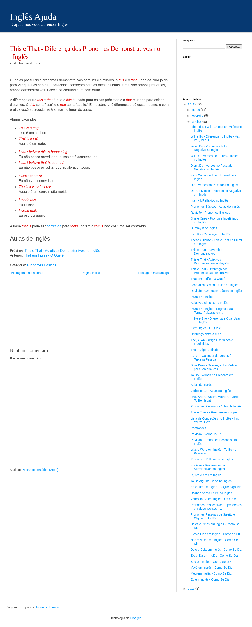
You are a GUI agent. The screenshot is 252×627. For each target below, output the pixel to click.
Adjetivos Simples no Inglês (209, 302)
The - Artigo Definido (205, 350)
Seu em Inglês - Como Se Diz (211, 561)
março (196, 109)
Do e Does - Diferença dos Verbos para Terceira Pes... (214, 367)
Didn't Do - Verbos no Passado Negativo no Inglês (211, 167)
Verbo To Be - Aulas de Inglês (211, 391)
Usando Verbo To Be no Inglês (211, 493)
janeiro (196, 121)
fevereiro (197, 115)
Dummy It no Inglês (204, 228)
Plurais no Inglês (202, 296)
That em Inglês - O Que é (44, 255)
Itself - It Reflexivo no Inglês (209, 200)
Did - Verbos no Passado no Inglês (214, 185)
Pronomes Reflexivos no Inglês (212, 459)
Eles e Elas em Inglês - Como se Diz (215, 534)
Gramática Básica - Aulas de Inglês (214, 285)
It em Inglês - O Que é (206, 328)
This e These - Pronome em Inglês (214, 412)
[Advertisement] (90, 311)
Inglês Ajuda (33, 17)
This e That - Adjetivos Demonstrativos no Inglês (62, 250)
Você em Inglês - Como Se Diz (211, 567)
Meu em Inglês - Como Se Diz (211, 573)
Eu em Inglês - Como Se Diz (210, 579)
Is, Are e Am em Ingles (206, 475)
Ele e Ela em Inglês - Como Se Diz (214, 555)
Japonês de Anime (48, 607)
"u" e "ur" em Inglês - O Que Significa (216, 487)
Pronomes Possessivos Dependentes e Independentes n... (216, 506)
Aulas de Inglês (201, 384)
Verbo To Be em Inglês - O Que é (213, 499)
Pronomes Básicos (41, 265)
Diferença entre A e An (206, 334)
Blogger (135, 618)
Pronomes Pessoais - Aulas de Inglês (216, 406)
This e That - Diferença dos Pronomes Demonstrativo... (211, 271)
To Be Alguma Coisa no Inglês (211, 481)
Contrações (198, 428)
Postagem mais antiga (153, 273)
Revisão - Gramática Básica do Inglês (216, 291)
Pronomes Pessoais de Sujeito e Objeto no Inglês (213, 516)
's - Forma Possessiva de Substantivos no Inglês (208, 467)
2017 (191, 104)
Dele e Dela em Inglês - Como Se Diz (216, 549)
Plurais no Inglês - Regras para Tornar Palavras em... (212, 310)
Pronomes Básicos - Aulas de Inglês (215, 206)
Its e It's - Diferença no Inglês (210, 234)
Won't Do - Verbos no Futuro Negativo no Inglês (210, 148)
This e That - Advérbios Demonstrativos (206, 251)
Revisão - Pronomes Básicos (210, 212)
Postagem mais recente (27, 273)
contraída (54, 226)
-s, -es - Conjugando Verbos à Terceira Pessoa (211, 357)
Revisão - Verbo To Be (206, 434)
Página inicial (91, 273)
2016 (191, 588)
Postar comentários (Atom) (40, 470)
